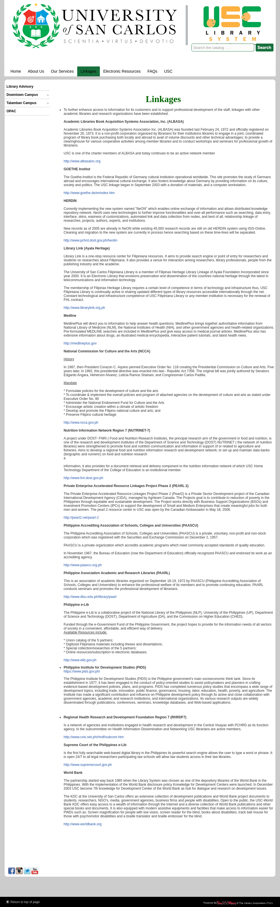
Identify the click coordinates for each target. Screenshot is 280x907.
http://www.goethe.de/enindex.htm (89, 193)
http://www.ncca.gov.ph (81, 423)
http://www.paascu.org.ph (83, 565)
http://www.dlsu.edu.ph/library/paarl (90, 597)
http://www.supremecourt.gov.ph (88, 765)
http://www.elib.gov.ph (80, 660)
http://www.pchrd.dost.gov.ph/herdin (90, 240)
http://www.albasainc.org (82, 161)
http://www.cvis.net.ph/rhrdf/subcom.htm (94, 737)
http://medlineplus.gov (80, 343)
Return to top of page (25, 902)
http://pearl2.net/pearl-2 (81, 518)
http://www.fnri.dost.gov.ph (83, 478)
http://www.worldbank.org (83, 824)
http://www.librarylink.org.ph (84, 308)
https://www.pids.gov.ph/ (82, 671)
